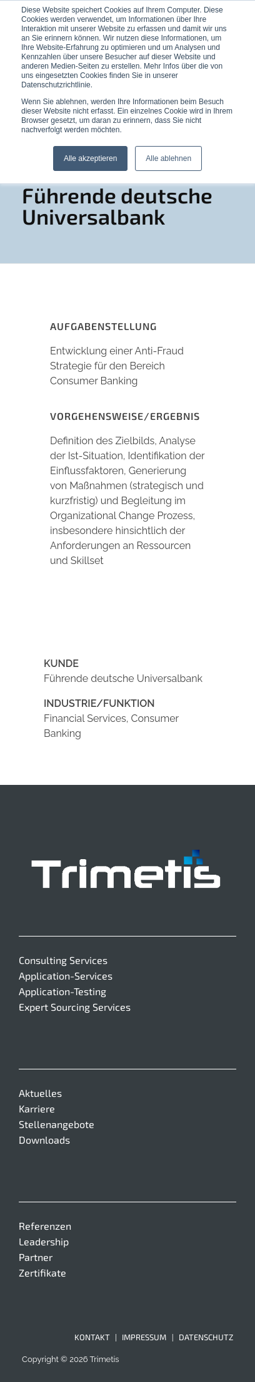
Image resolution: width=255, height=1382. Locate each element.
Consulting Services (63, 960)
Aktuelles (40, 1093)
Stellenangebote (56, 1124)
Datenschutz (206, 1337)
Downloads (44, 1140)
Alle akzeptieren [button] (90, 158)
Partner (35, 1257)
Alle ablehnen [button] (168, 158)
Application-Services (65, 975)
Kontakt (92, 1337)
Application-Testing (62, 991)
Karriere (37, 1108)
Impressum (144, 1337)
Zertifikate (42, 1272)
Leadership (44, 1241)
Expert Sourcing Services (75, 1007)
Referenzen (45, 1226)
